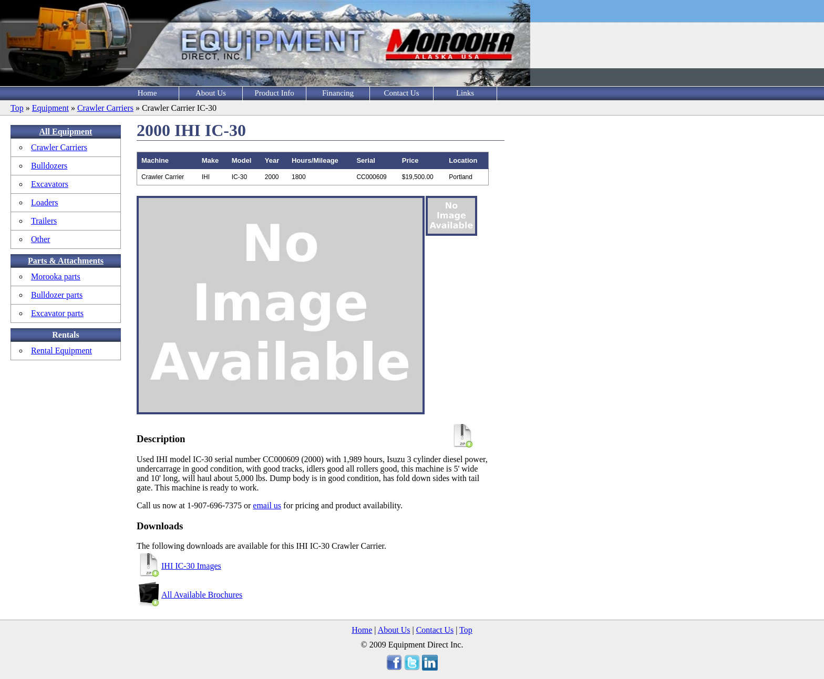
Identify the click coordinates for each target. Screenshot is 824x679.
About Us (210, 93)
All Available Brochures (201, 594)
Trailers (44, 220)
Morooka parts (55, 276)
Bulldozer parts (57, 294)
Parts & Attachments (66, 260)
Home (147, 93)
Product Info (274, 93)
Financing (338, 93)
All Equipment (65, 131)
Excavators (49, 184)
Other (40, 239)
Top (17, 107)
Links (465, 93)
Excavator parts (57, 313)
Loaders (44, 202)
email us (267, 505)
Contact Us (401, 93)
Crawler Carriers (105, 107)
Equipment (50, 107)
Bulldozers (49, 165)
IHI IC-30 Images (191, 565)
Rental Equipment (61, 350)
